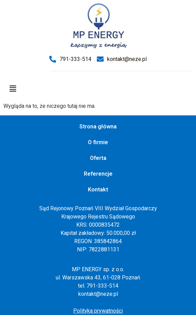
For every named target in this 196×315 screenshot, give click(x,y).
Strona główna (98, 126)
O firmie (98, 142)
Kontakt (98, 189)
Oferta (98, 158)
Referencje (98, 174)
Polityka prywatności (98, 310)
